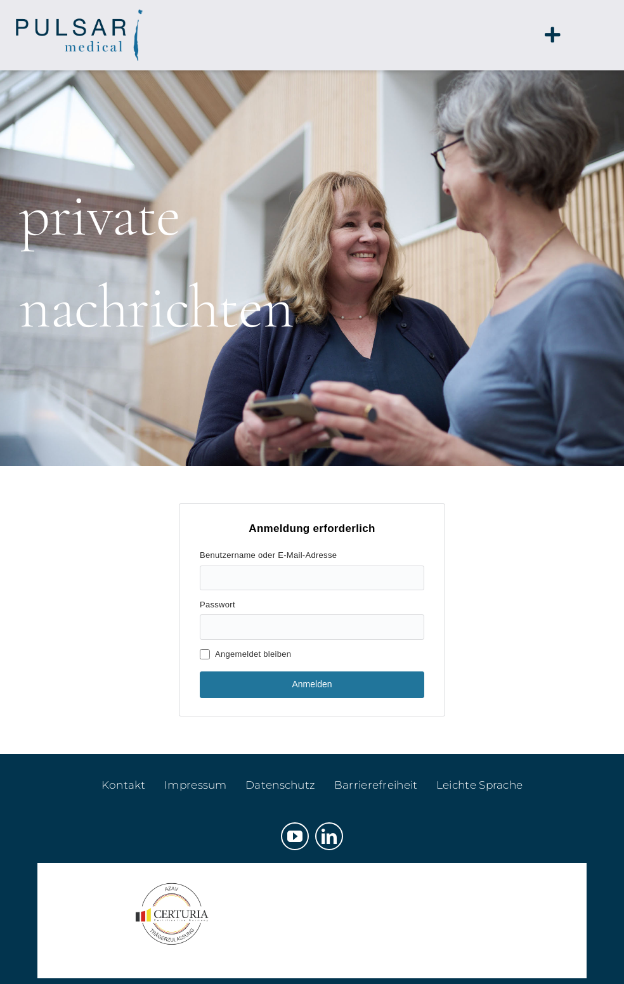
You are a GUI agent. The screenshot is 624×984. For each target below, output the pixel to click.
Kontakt (123, 785)
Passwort (217, 604)
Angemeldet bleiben (245, 654)
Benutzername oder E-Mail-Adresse (268, 555)
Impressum (195, 785)
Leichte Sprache (479, 785)
